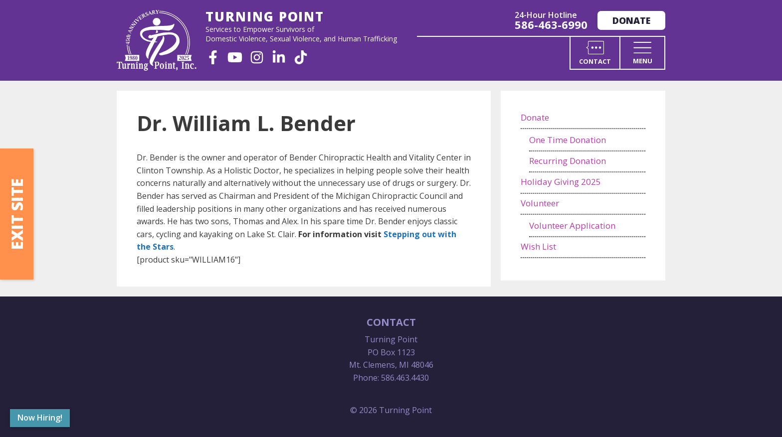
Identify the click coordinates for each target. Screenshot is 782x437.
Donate (631, 20)
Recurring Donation (567, 160)
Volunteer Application (572, 225)
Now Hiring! (39, 417)
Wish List (538, 246)
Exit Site (16, 214)
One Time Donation (567, 140)
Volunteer (540, 203)
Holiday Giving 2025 (561, 181)
